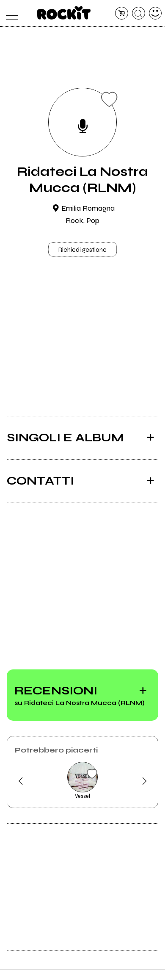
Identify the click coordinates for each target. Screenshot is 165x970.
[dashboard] (155, 13)
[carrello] (121, 13)
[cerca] (138, 13)
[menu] (9, 13)
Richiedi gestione (82, 250)
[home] (64, 13)
